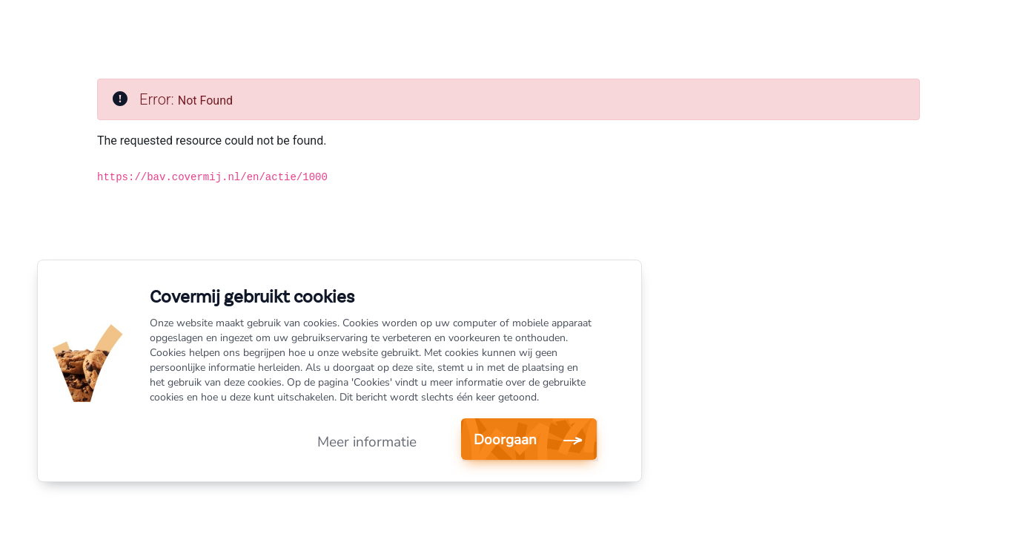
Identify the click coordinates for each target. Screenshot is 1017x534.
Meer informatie (367, 442)
